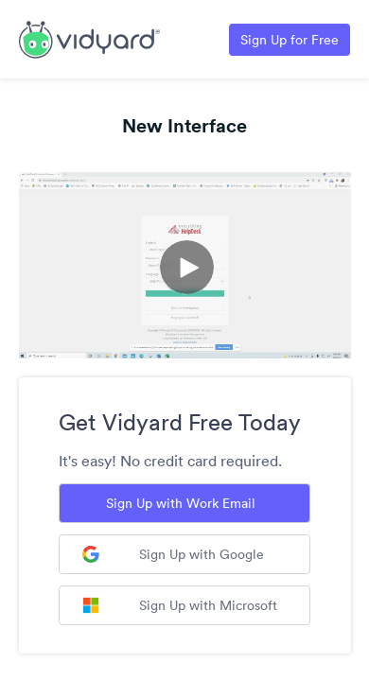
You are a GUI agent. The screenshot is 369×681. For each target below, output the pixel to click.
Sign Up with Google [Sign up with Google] (173, 554)
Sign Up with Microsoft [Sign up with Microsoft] (179, 605)
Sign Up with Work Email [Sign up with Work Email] (180, 503)
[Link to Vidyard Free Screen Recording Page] (89, 37)
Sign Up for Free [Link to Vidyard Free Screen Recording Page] (289, 39)
